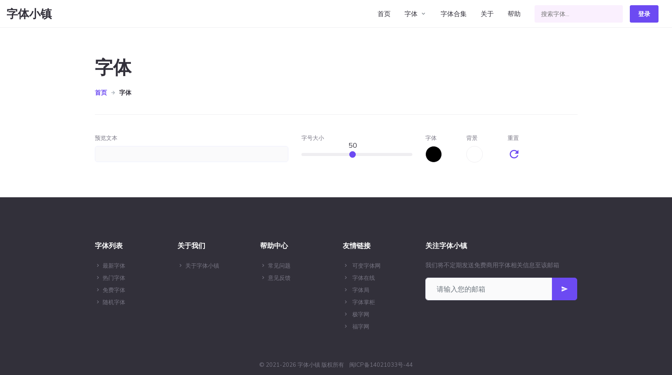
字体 (411, 14)
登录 (644, 14)
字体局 (360, 289)
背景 (472, 137)
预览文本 (106, 137)
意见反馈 (279, 277)
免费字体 (114, 289)
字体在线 (363, 277)
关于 (487, 14)
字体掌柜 (363, 302)
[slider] (352, 154)
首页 (384, 14)
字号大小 (312, 137)
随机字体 (114, 302)
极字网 (360, 314)
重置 (513, 137)
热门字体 (114, 277)
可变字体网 (366, 265)
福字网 (360, 326)
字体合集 (454, 14)
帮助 (514, 14)
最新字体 (114, 265)
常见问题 (279, 265)
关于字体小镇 (202, 265)
